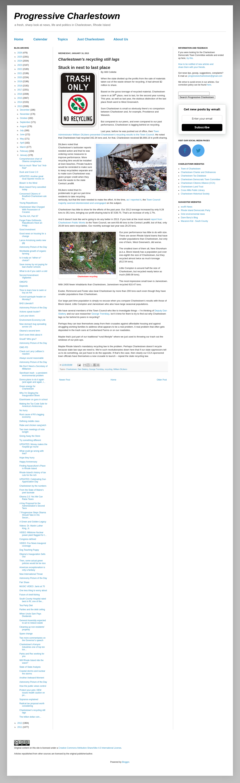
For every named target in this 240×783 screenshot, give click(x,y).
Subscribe (202, 127)
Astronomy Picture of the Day (33, 247)
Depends (23, 286)
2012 (20, 723)
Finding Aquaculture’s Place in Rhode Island (32, 467)
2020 (20, 77)
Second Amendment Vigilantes (28, 276)
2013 (20, 106)
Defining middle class (29, 421)
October (24, 118)
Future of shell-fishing (29, 594)
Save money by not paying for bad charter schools (33, 265)
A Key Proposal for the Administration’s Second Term (32, 506)
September (25, 122)
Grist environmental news (193, 214)
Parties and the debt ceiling (32, 609)
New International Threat (31, 574)
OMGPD (23, 282)
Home (18, 39)
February (24, 151)
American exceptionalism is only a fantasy (32, 568)
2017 (20, 90)
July (22, 130)
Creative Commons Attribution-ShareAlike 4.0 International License (89, 748)
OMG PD (23, 347)
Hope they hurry (26, 457)
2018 (20, 85)
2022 (20, 69)
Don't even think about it (30, 335)
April (22, 143)
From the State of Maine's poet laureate (31, 491)
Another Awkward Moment (31, 678)
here (209, 85)
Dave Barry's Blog (189, 217)
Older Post (162, 380)
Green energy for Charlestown (27, 387)
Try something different (30, 440)
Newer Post (64, 380)
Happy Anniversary (28, 462)
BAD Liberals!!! (26, 303)
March (23, 147)
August (23, 126)
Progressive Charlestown (67, 16)
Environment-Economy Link (32, 320)
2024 (20, 61)
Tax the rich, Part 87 (28, 216)
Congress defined (27, 539)
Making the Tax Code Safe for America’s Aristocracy (33, 405)
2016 (20, 94)
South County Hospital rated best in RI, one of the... (32, 600)
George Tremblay (100, 313)
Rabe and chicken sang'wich (32, 425)
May (22, 139)
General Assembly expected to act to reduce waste (32, 621)
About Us (120, 39)
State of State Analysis (30, 667)
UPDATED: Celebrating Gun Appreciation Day (32, 480)
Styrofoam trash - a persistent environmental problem (33, 374)
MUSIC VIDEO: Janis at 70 (32, 586)
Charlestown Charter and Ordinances (198, 172)
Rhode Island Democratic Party (195, 210)
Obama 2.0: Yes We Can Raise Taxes (31, 497)
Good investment (27, 229)
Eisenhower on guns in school (33, 399)
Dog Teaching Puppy (29, 550)
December (25, 110)
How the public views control (32, 686)
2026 (20, 52)
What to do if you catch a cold (33, 271)
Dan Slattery (83, 369)
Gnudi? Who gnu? (28, 339)
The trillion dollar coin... (30, 717)
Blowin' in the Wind (28, 183)
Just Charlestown (90, 39)
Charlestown (71, 369)
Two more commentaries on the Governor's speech (32, 639)
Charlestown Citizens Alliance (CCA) (198, 183)
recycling (108, 369)
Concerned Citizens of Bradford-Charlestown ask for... (33, 196)
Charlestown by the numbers (32, 486)
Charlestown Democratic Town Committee (200, 179)
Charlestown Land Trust (192, 186)
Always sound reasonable (31, 358)
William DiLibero (120, 369)
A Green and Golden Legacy (32, 521)
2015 (20, 98)
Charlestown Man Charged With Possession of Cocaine (32, 209)
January (24, 155)
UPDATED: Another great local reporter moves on (31, 177)
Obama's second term (29, 331)
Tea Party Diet (26, 605)
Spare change (26, 633)
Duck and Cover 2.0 (28, 172)
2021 (20, 73)
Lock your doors (26, 316)
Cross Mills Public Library (193, 190)
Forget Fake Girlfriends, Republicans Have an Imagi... (30, 223)
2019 (20, 81)
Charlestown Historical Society (195, 194)
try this (190, 58)
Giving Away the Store (29, 436)
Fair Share (24, 582)
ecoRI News (186, 207)
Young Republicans (28, 203)
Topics (63, 39)
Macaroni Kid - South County (194, 221)
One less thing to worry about (33, 590)
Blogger (125, 762)
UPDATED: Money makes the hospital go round (33, 445)
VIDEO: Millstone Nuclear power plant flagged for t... (33, 533)
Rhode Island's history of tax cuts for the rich (32, 473)
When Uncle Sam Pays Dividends (30, 615)
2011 (20, 727)
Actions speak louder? (29, 311)
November (25, 114)
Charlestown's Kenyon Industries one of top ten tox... (32, 647)
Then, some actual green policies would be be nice (32, 561)
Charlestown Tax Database (193, 176)
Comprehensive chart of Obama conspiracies (30, 160)
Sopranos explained (28, 699)
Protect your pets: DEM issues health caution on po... (32, 692)
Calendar (40, 39)
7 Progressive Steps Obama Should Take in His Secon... (32, 515)
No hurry (23, 410)
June (22, 134)
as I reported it (134, 199)
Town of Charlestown (190, 168)
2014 (20, 102)
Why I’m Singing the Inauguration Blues (29, 394)
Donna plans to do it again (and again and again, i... (32, 380)
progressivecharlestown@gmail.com (205, 76)
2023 (20, 65)
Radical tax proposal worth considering (31, 704)
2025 (20, 57)
